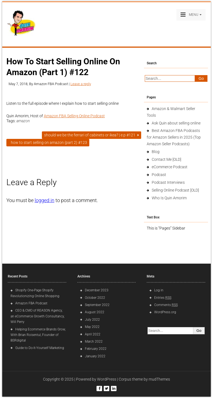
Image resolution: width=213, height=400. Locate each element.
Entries (162, 298)
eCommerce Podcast (169, 167)
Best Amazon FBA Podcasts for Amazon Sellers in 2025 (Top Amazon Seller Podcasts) (174, 137)
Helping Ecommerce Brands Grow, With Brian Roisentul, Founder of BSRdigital (38, 335)
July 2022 (92, 320)
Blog (155, 151)
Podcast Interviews (168, 182)
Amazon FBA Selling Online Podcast (74, 116)
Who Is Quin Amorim (169, 198)
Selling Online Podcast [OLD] (175, 190)
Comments (166, 305)
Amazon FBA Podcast (31, 303)
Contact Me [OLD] (166, 159)
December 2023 (96, 290)
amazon (23, 121)
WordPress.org (165, 312)
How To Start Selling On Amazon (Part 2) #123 (48, 142)
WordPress (106, 379)
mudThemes (159, 379)
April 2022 (92, 334)
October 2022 (95, 298)
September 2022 (97, 305)
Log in (158, 290)
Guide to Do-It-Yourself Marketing (40, 348)
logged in (44, 200)
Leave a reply (80, 84)
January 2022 (95, 356)
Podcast (159, 174)
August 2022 (94, 312)
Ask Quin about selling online (176, 123)
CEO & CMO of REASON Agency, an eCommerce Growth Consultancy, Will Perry (37, 316)
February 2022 (95, 349)
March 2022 (94, 341)
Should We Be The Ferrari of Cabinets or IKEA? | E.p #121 (91, 135)
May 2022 (92, 327)
